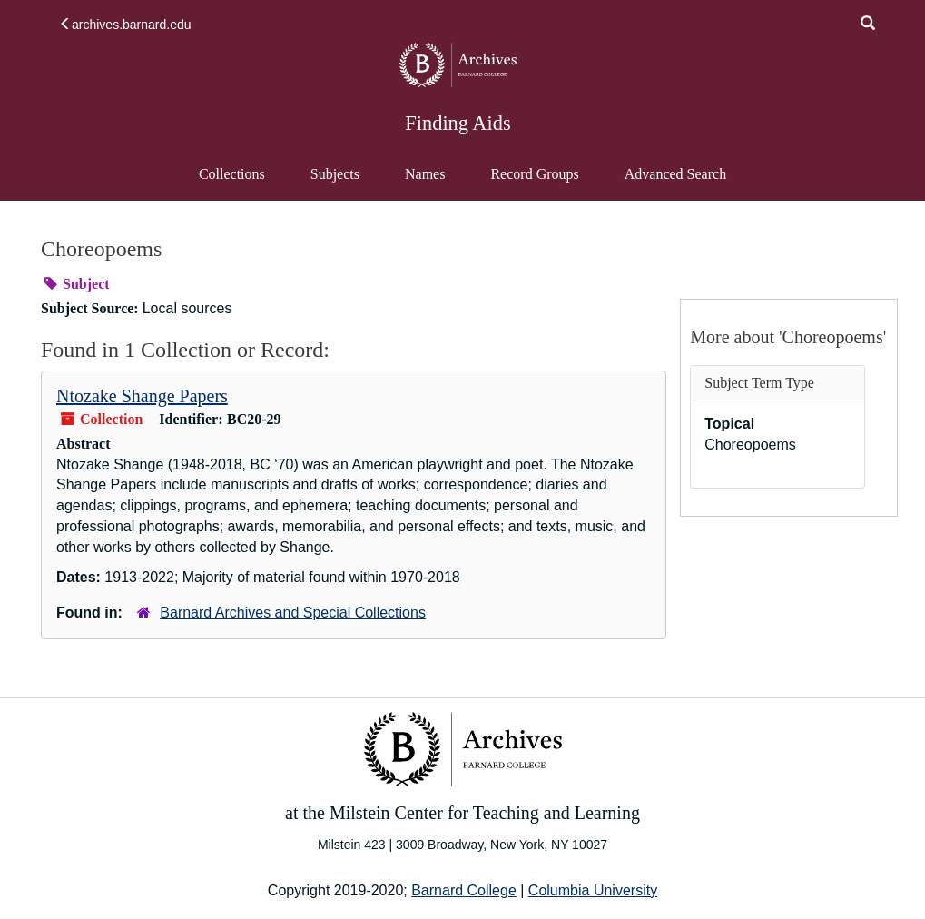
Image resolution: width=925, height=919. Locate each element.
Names (425, 174)
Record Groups (534, 174)
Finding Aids (457, 123)
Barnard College (464, 890)
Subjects (334, 174)
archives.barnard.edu (125, 24)
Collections (232, 174)
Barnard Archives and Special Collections (293, 612)
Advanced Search (675, 182)
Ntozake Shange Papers (142, 396)
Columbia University (592, 890)
